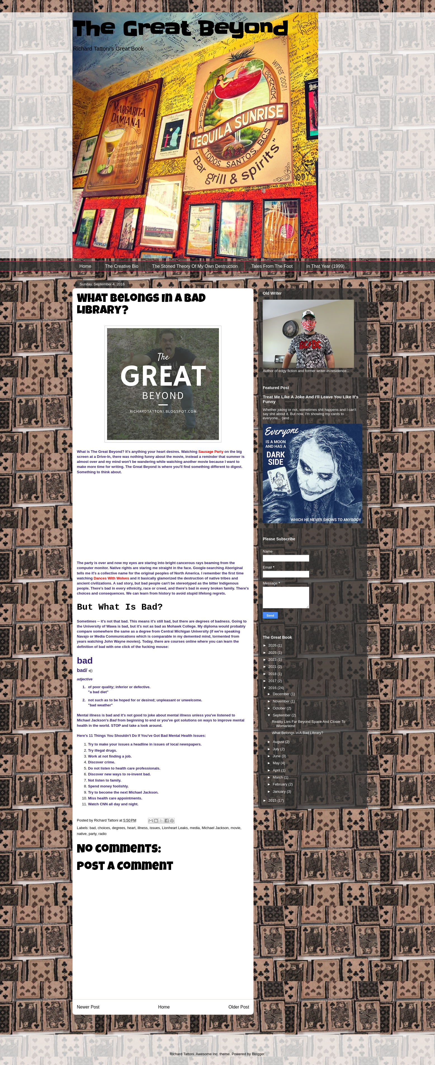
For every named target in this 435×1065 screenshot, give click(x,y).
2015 (273, 800)
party (92, 834)
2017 (273, 681)
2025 (273, 652)
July (276, 749)
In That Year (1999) (325, 266)
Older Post (238, 1007)
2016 (273, 688)
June (277, 756)
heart (131, 828)
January (280, 791)
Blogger (258, 1054)
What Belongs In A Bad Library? (297, 733)
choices (104, 828)
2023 (273, 659)
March (278, 777)
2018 (273, 674)
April (277, 770)
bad (93, 828)
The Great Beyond (180, 28)
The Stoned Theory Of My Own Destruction (195, 266)
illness (143, 828)
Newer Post (88, 1007)
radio (102, 834)
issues (155, 828)
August (279, 742)
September (282, 715)
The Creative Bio (121, 266)
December (282, 694)
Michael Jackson (215, 828)
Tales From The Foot (271, 266)
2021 (273, 666)
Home (85, 266)
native (82, 834)
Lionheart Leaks (175, 828)
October (280, 708)
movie (235, 828)
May (277, 763)
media (195, 828)
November (282, 701)
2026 (273, 645)
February (281, 784)
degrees (118, 828)
